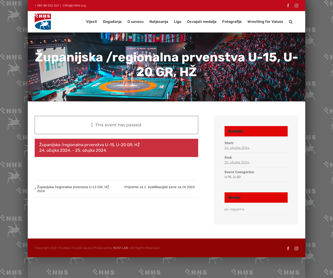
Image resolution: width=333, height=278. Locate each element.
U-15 (228, 177)
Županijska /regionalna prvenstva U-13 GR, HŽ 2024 (73, 189)
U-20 (236, 177)
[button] (291, 21)
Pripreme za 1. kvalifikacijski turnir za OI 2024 (159, 187)
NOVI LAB (120, 248)
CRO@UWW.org (74, 5)
